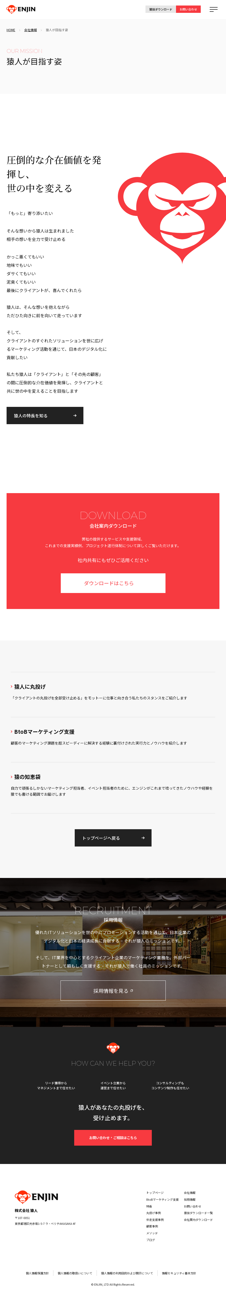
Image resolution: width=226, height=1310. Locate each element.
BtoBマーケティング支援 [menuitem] (162, 1199)
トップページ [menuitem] (155, 1192)
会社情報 (30, 30)
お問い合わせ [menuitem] (192, 1206)
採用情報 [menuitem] (189, 1199)
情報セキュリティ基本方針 (179, 1273)
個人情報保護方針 (37, 1273)
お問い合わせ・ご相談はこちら (113, 1137)
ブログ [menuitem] (150, 1240)
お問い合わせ (188, 9)
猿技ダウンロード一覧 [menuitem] (198, 1213)
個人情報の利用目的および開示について (127, 1273)
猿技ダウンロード (160, 9)
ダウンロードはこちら (109, 582)
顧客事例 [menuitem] (152, 1226)
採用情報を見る (113, 990)
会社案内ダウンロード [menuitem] (198, 1219)
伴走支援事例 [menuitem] (155, 1219)
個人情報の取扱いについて (75, 1273)
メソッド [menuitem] (152, 1233)
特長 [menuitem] (149, 1206)
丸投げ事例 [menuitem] (153, 1213)
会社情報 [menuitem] (189, 1192)
